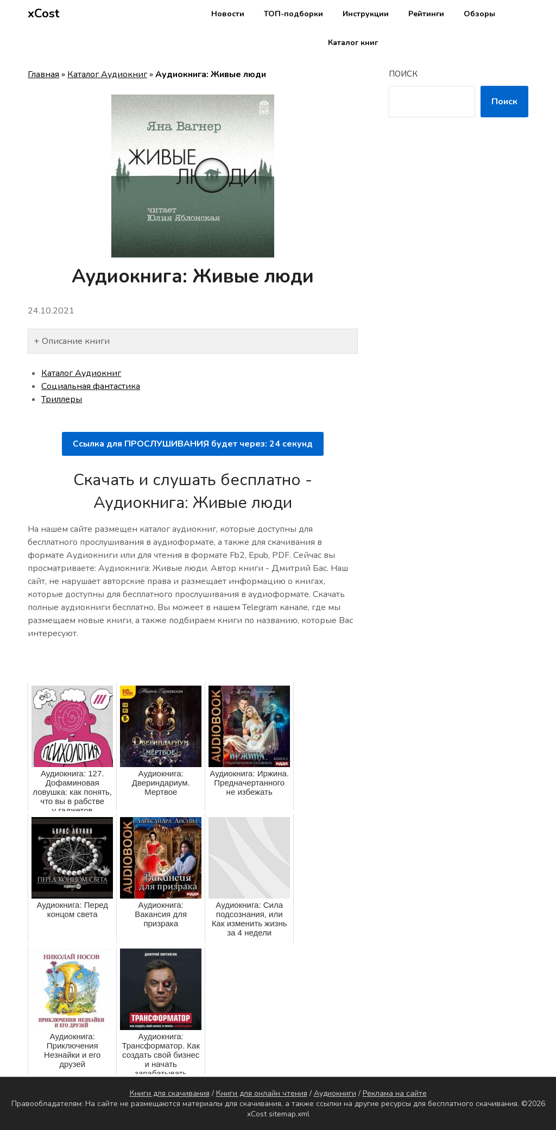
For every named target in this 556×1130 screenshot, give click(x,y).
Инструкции (366, 14)
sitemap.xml (289, 1114)
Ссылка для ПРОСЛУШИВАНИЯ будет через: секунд (193, 444)
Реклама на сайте (395, 1093)
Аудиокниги (335, 1093)
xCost (44, 13)
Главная (43, 74)
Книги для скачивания (170, 1093)
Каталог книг (353, 42)
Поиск (403, 73)
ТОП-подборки (293, 14)
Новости (227, 14)
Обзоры (479, 14)
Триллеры (61, 399)
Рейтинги (426, 14)
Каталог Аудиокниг (107, 74)
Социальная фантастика (90, 386)
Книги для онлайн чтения (261, 1093)
